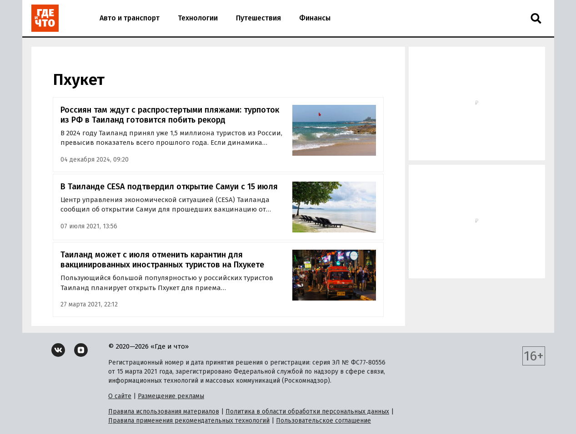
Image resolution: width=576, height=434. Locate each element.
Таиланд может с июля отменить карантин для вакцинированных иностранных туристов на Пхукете (162, 260)
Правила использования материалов (163, 411)
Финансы (315, 18)
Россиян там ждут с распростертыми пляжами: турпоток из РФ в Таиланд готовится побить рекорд (169, 115)
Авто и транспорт (130, 18)
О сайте (119, 396)
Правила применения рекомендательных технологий (189, 420)
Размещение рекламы (171, 396)
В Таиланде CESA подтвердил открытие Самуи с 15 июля (169, 187)
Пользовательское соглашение (323, 420)
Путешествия (258, 18)
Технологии (198, 18)
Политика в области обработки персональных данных (307, 411)
